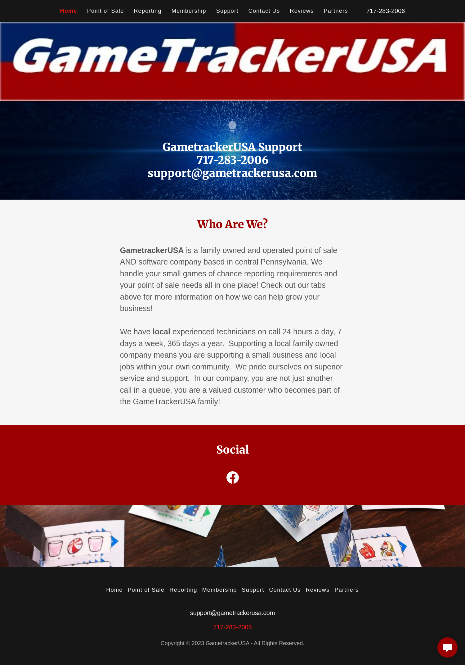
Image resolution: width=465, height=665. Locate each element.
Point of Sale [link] (105, 11)
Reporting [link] (148, 11)
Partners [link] (336, 11)
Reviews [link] (302, 11)
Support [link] (227, 11)
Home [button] (114, 590)
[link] (233, 478)
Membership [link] (189, 11)
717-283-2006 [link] (385, 10)
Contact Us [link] (264, 11)
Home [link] (68, 11)
